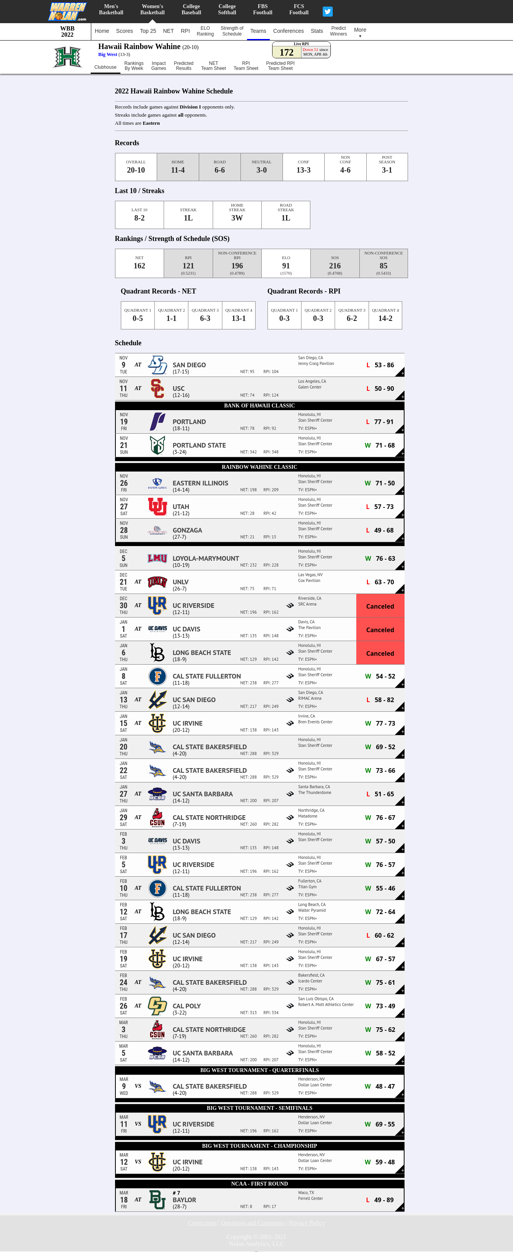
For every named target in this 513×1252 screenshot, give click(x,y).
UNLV (181, 582)
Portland (189, 422)
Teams (258, 31)
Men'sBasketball (111, 9)
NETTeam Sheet (213, 66)
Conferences (288, 31)
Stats (317, 31)
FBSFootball (263, 9)
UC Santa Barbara (203, 794)
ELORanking (205, 31)
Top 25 (148, 31)
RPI (185, 31)
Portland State (199, 445)
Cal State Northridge (209, 817)
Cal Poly (187, 1006)
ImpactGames (158, 66)
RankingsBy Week (134, 66)
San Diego (189, 365)
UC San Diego (194, 700)
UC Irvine (188, 723)
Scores (124, 31)
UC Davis (187, 629)
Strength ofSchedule (232, 31)
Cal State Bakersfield (210, 747)
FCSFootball (299, 9)
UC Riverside (194, 605)
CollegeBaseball (191, 9)
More (360, 32)
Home (102, 31)
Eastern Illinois (201, 483)
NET (168, 31)
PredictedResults (184, 66)
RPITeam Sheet (246, 66)
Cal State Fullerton (207, 676)
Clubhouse (106, 67)
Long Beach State (202, 653)
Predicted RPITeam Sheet (280, 66)
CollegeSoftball (227, 9)
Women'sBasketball (153, 9)
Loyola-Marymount (206, 558)
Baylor (184, 1200)
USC (179, 388)
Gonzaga (187, 530)
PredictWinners (338, 31)
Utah (181, 507)
